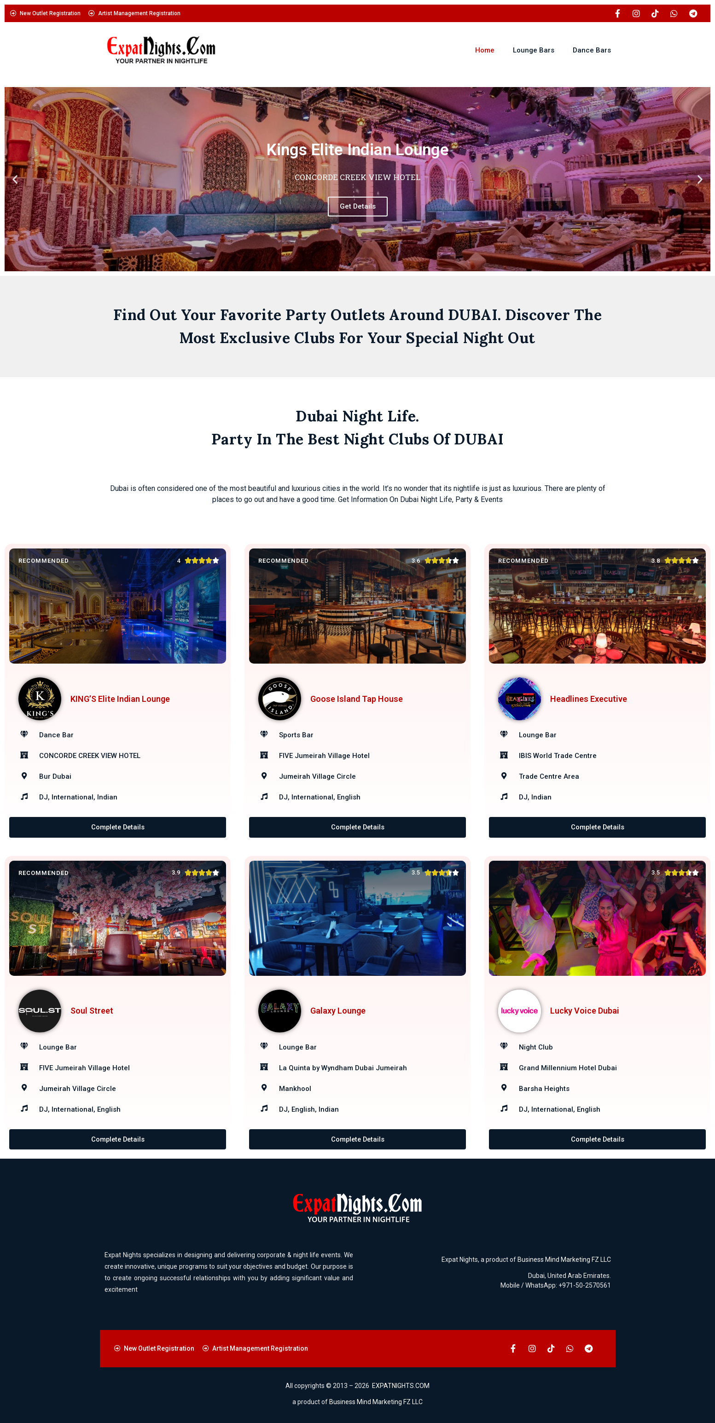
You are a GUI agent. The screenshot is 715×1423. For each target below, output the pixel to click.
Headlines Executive (588, 699)
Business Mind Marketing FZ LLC (564, 1259)
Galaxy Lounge (338, 1011)
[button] (15, 179)
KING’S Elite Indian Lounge (120, 699)
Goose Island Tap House (356, 699)
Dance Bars (592, 50)
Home (484, 50)
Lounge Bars (533, 50)
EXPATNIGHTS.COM (401, 1385)
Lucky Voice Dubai (584, 1011)
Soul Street (91, 1011)
